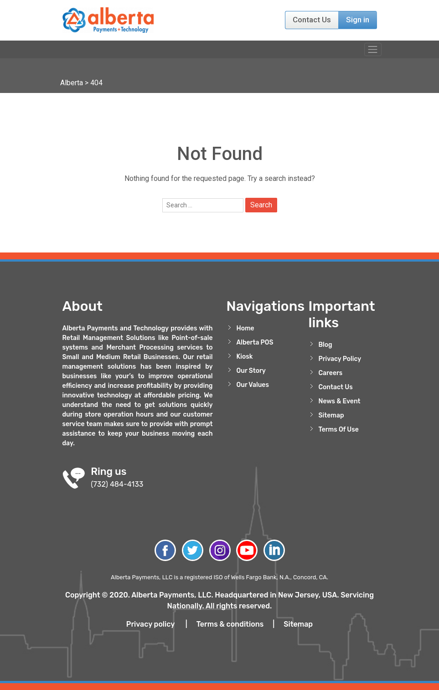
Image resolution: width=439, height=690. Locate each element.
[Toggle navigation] (372, 49)
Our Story (251, 371)
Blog (325, 345)
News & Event (340, 401)
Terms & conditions (230, 624)
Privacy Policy (340, 359)
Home (245, 328)
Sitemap (331, 415)
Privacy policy (150, 624)
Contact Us (312, 19)
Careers (331, 373)
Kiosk (245, 356)
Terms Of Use (339, 429)
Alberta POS (255, 342)
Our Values (253, 385)
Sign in (357, 19)
